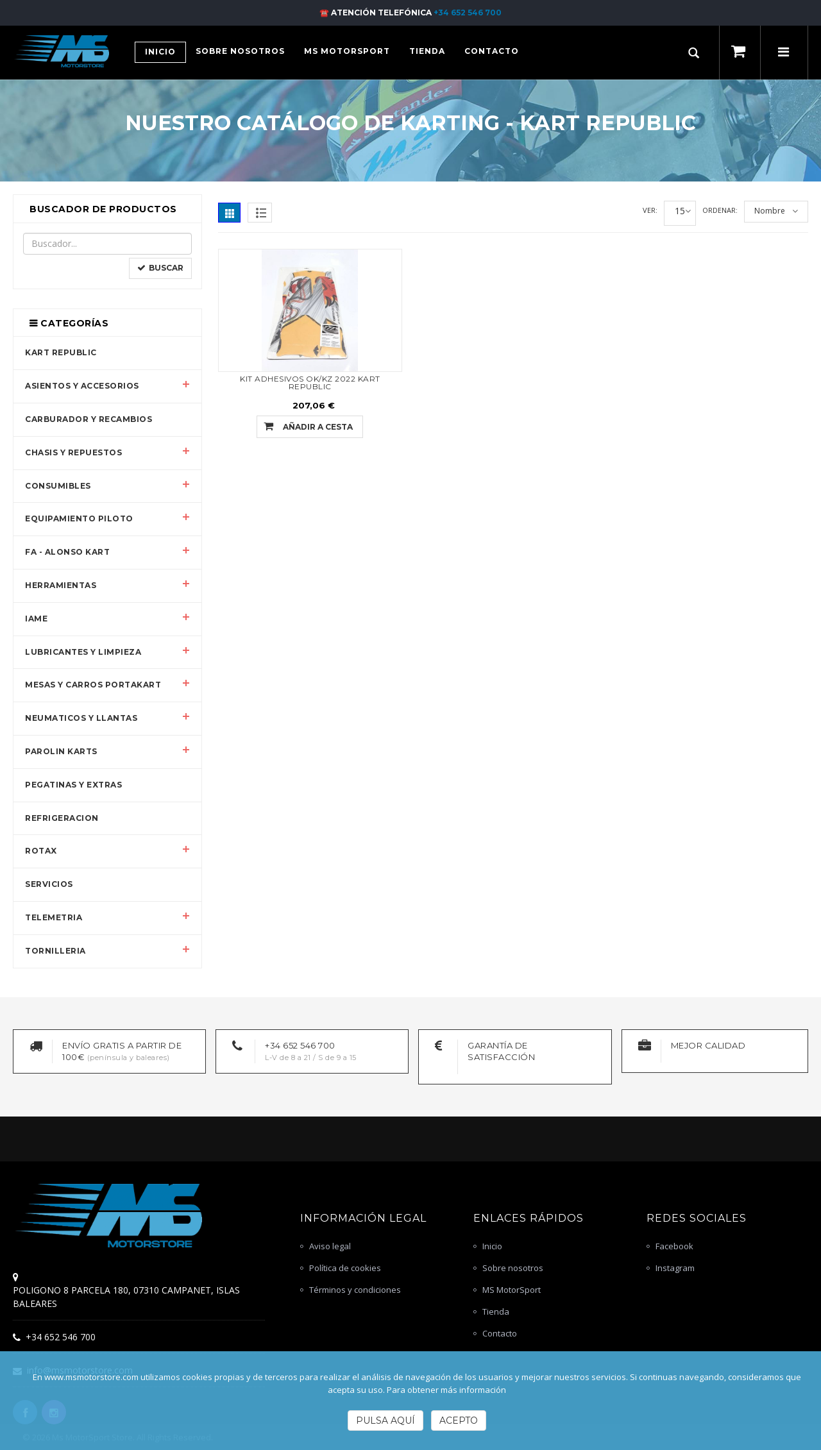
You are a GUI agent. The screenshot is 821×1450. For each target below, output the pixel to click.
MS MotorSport (511, 1289)
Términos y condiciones (355, 1289)
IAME (36, 618)
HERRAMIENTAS (60, 585)
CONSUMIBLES (58, 486)
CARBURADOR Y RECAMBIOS (88, 419)
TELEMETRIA (53, 917)
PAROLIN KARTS (61, 751)
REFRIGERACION (62, 818)
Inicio (492, 1246)
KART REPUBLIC (61, 352)
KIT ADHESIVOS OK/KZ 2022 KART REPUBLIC (310, 382)
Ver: (650, 210)
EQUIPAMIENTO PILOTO (79, 518)
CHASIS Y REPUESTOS (73, 452)
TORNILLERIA (55, 951)
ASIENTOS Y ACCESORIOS (82, 386)
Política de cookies (345, 1268)
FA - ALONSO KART (67, 552)
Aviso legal (330, 1246)
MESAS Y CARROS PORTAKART (93, 684)
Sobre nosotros (512, 1268)
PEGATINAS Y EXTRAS (73, 784)
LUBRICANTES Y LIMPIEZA (83, 652)
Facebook (674, 1246)
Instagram (675, 1268)
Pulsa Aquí (385, 1420)
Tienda (495, 1311)
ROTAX (41, 851)
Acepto (458, 1420)
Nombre (769, 210)
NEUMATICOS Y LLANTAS (81, 718)
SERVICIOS (49, 884)
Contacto (499, 1333)
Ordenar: (720, 210)
